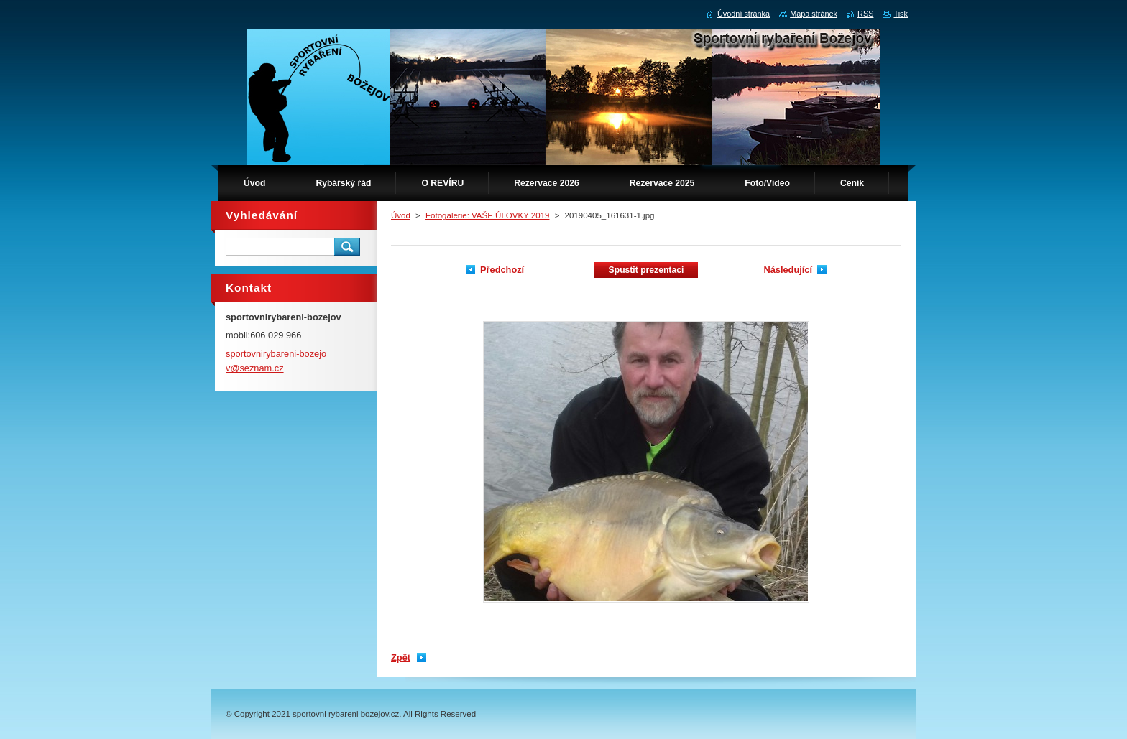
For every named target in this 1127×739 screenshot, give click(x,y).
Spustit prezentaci (646, 270)
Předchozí (502, 269)
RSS (865, 13)
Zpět (400, 657)
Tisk (900, 13)
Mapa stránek (813, 13)
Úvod (400, 215)
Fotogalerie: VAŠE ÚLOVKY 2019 (487, 215)
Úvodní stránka (743, 13)
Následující (787, 269)
